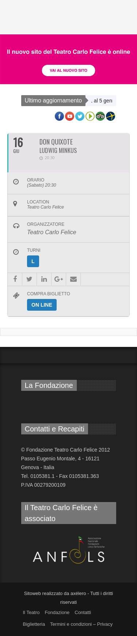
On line (41, 305)
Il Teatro (31, 612)
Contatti (83, 612)
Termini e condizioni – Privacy (81, 624)
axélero (78, 593)
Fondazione (57, 612)
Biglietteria (34, 624)
